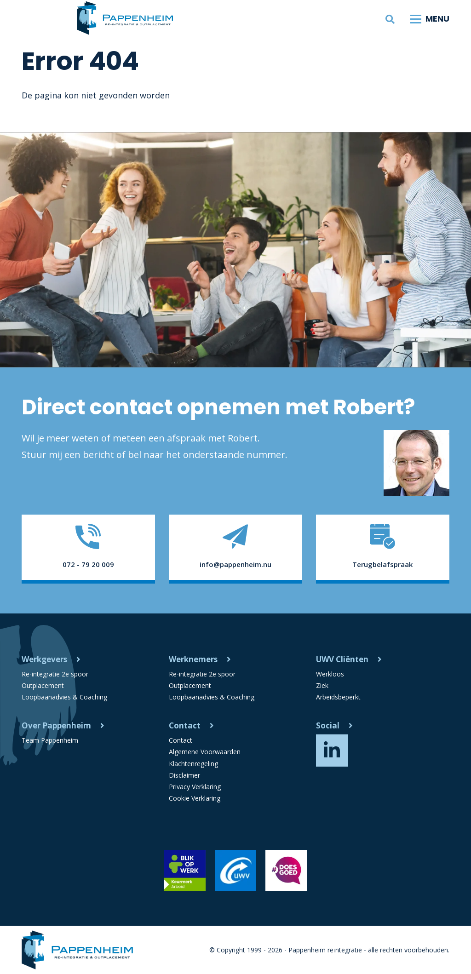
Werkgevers (44, 659)
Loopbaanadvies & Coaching (64, 697)
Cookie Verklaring (194, 798)
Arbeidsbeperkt (338, 697)
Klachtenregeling (193, 763)
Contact (185, 725)
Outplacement (43, 685)
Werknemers (193, 659)
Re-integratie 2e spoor (55, 674)
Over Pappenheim (56, 725)
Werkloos (330, 674)
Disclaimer (184, 775)
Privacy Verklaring (195, 786)
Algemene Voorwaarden (205, 752)
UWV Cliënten (342, 659)
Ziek (322, 685)
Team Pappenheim (50, 740)
